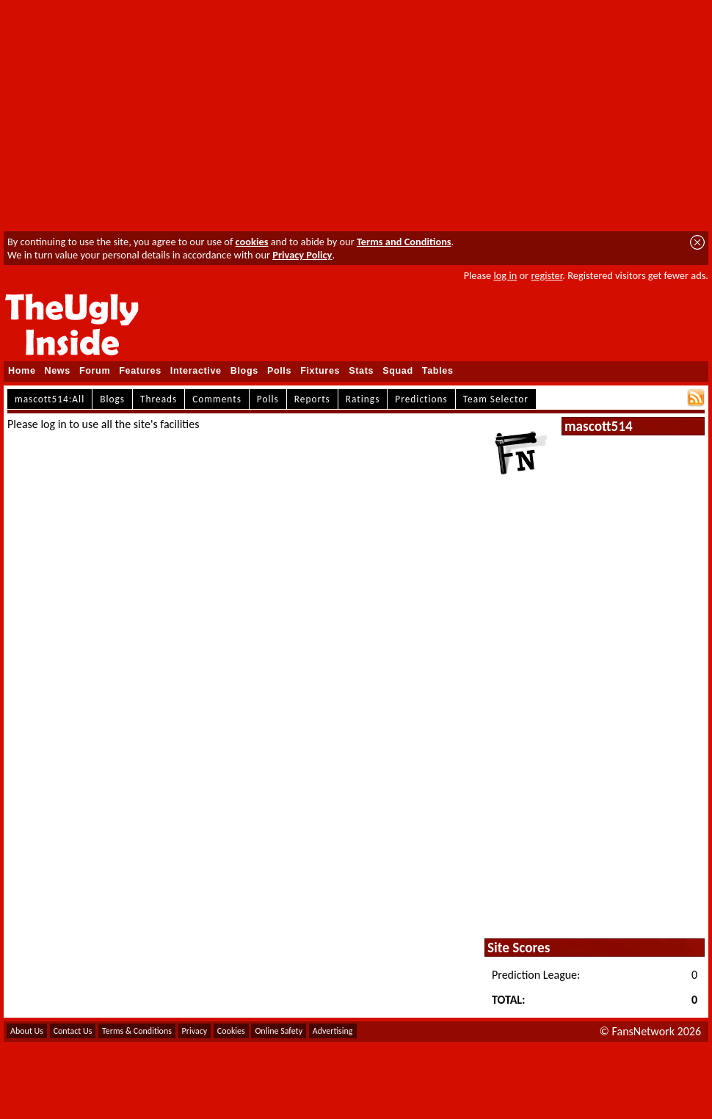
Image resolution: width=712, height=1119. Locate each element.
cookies (252, 241)
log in (505, 275)
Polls (279, 371)
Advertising (333, 1031)
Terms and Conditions (404, 241)
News (57, 371)
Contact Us (73, 1031)
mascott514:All (49, 399)
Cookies (231, 1031)
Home (22, 371)
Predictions (421, 399)
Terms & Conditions (137, 1031)
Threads (158, 399)
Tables (438, 371)
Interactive (196, 371)
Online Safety (278, 1031)
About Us (26, 1031)
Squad (397, 371)
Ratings (363, 399)
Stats (361, 371)
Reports (312, 399)
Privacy (195, 1031)
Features (140, 371)
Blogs (244, 371)
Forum (94, 371)
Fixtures (320, 371)
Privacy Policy (302, 254)
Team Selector (495, 399)
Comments (216, 399)
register (546, 275)
